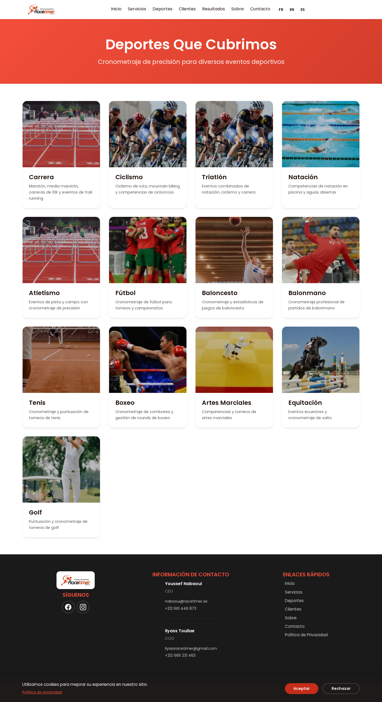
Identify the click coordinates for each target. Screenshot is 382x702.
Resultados (213, 9)
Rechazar (341, 688)
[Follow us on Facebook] (68, 607)
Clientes (187, 9)
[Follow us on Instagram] (83, 607)
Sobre (237, 9)
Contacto (260, 9)
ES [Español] (303, 9)
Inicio (116, 9)
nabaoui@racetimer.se (186, 601)
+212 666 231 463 (180, 655)
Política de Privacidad (306, 635)
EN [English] (292, 9)
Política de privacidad (42, 692)
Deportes (162, 9)
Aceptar (301, 688)
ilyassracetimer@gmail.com (191, 648)
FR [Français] (281, 9)
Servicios (137, 9)
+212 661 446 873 (180, 608)
